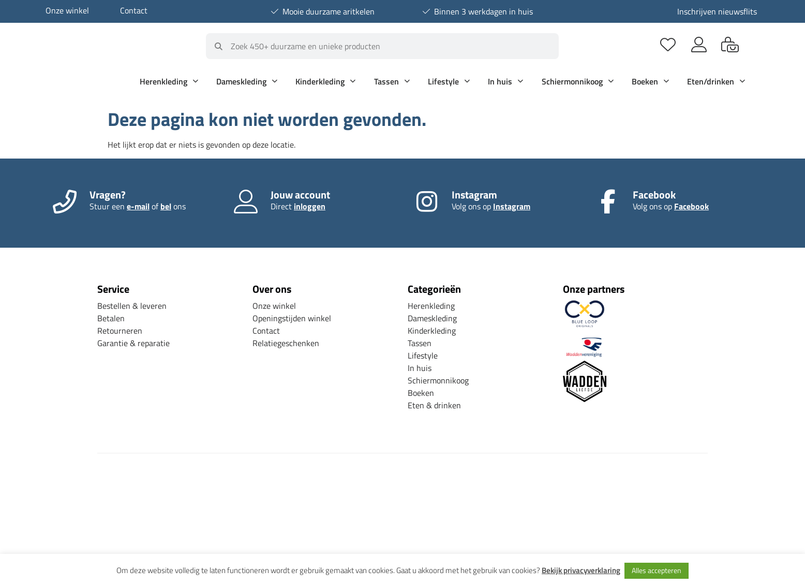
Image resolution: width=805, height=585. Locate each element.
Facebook (691, 206)
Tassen (392, 81)
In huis (505, 81)
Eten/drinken (716, 81)
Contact (133, 10)
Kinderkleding (325, 81)
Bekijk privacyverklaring (581, 570)
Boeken (650, 81)
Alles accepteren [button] (656, 570)
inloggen (309, 206)
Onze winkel (67, 10)
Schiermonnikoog (578, 81)
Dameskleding (246, 81)
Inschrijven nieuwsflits (717, 11)
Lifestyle (449, 81)
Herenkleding (169, 81)
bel (165, 206)
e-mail (138, 206)
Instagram (511, 206)
